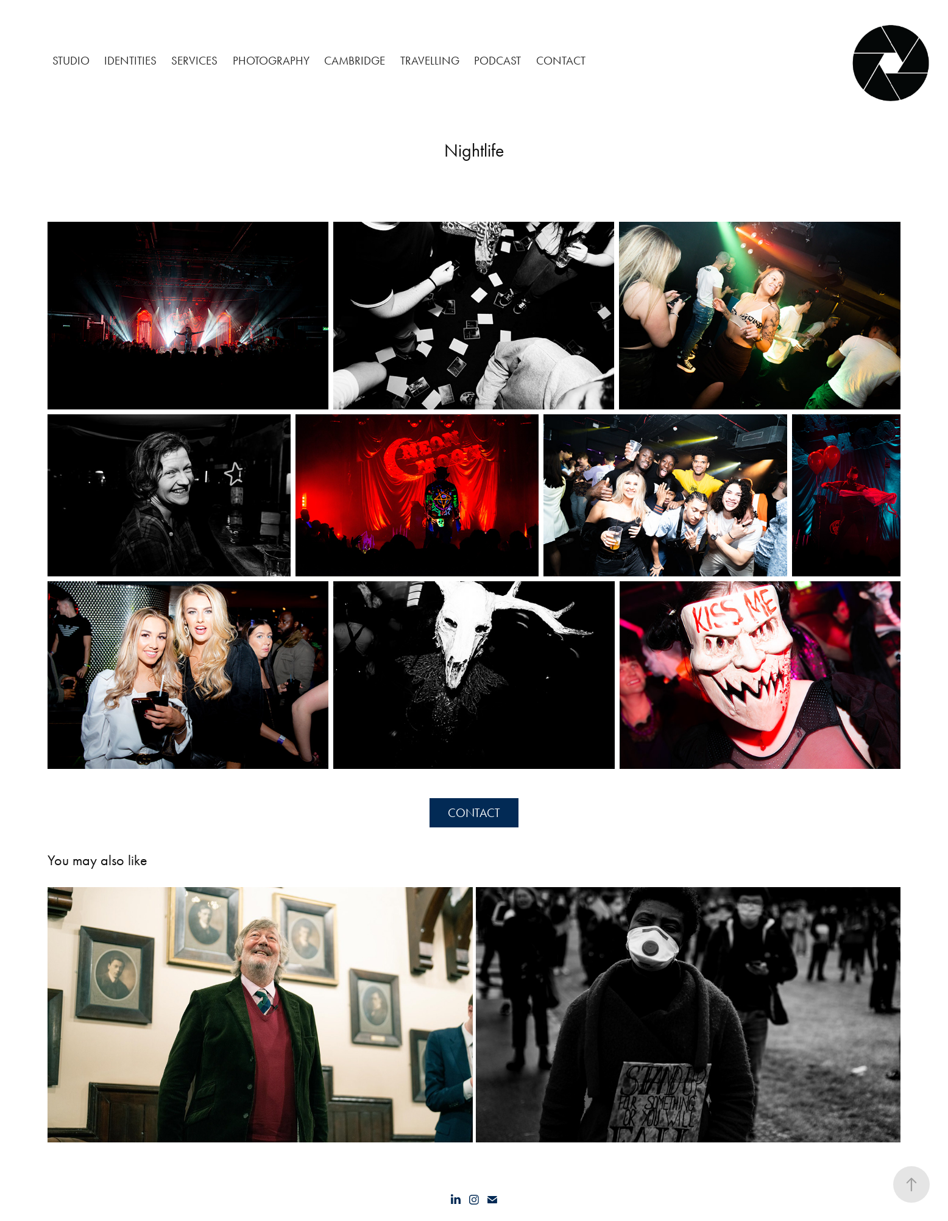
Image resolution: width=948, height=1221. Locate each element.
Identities (130, 61)
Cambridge (354, 61)
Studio (71, 61)
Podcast (497, 61)
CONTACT (560, 61)
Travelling (429, 61)
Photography (271, 61)
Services (194, 61)
